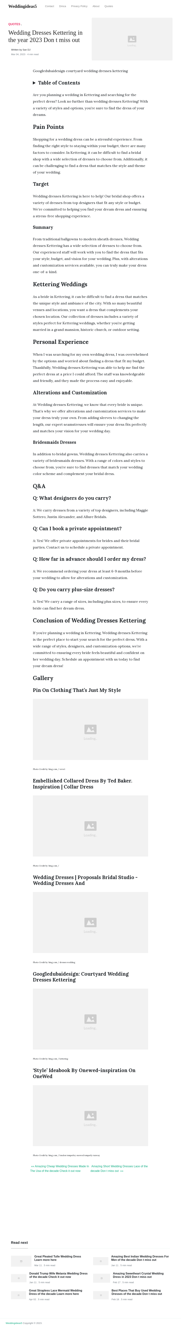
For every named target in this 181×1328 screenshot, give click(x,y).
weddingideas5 (14, 1323)
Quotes (108, 6)
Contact (49, 6)
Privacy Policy (79, 6)
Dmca (62, 6)
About (96, 6)
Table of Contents (59, 83)
